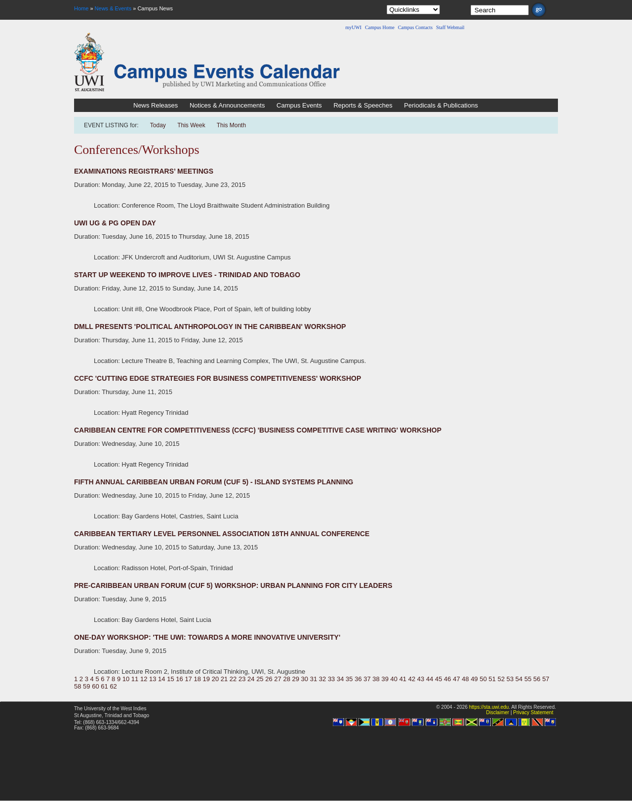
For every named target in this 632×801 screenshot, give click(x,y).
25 (259, 679)
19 (206, 679)
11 (134, 679)
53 (510, 679)
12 (143, 679)
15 (170, 679)
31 (313, 679)
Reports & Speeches (362, 105)
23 (241, 679)
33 (331, 679)
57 (545, 679)
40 (394, 679)
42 (411, 679)
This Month (231, 125)
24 (250, 679)
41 (402, 679)
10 (125, 679)
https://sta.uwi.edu (489, 707)
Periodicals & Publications (441, 105)
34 (340, 679)
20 (215, 679)
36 (358, 679)
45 (438, 679)
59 (86, 686)
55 (527, 679)
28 (286, 679)
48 (465, 679)
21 (224, 679)
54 (518, 679)
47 (456, 679)
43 (420, 679)
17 (188, 679)
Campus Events (299, 105)
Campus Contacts (415, 27)
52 (501, 679)
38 (375, 679)
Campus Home (380, 27)
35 (349, 679)
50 (482, 679)
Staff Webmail (450, 27)
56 (536, 679)
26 (268, 679)
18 (197, 679)
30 (304, 679)
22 (233, 679)
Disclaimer (497, 712)
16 (179, 679)
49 (474, 679)
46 (447, 679)
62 (113, 686)
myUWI (353, 27)
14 (161, 679)
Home (81, 8)
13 (152, 679)
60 (95, 686)
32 (322, 679)
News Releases (155, 105)
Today (158, 125)
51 (492, 679)
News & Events (113, 8)
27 (277, 679)
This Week (191, 125)
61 (104, 686)
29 (295, 679)
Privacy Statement (533, 712)
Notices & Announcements (227, 105)
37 (366, 679)
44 (429, 679)
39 (384, 679)
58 (77, 686)
